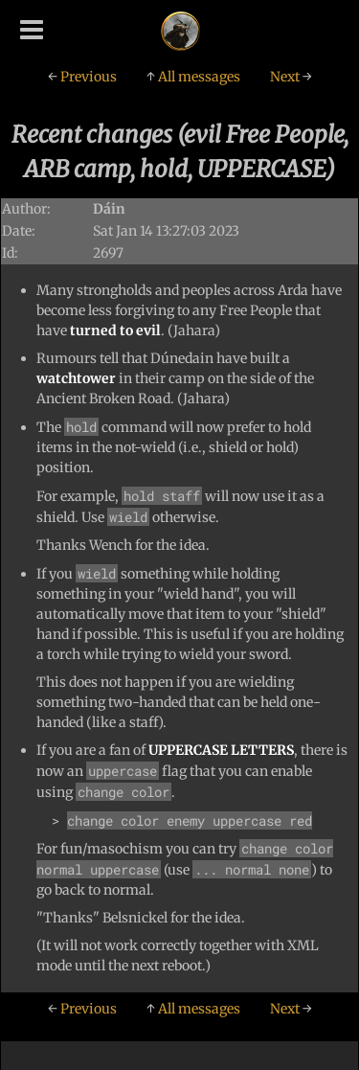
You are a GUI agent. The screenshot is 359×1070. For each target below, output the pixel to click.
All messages (193, 76)
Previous (82, 76)
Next (291, 76)
